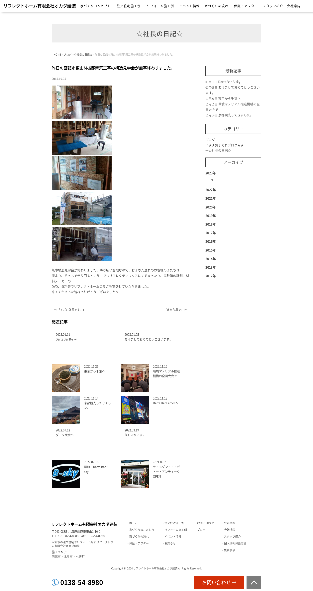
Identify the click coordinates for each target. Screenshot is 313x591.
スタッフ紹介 (273, 6)
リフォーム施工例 (160, 6)
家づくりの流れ (216, 6)
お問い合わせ (205, 523)
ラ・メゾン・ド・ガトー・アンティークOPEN (166, 471)
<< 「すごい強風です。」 (69, 309)
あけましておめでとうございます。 (148, 339)
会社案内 (294, 6)
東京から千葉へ (94, 371)
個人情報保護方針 (235, 543)
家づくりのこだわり (141, 529)
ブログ (210, 139)
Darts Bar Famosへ (165, 403)
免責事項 (229, 550)
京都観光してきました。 (235, 115)
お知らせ (170, 543)
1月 (211, 180)
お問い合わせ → (219, 582)
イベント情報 (189, 6)
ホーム (133, 523)
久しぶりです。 (135, 434)
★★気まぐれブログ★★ (226, 145)
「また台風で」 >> (175, 309)
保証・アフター (246, 6)
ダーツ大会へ (65, 434)
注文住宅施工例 (129, 6)
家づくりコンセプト (95, 6)
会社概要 (229, 523)
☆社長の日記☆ (220, 150)
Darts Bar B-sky (66, 339)
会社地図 (229, 529)
